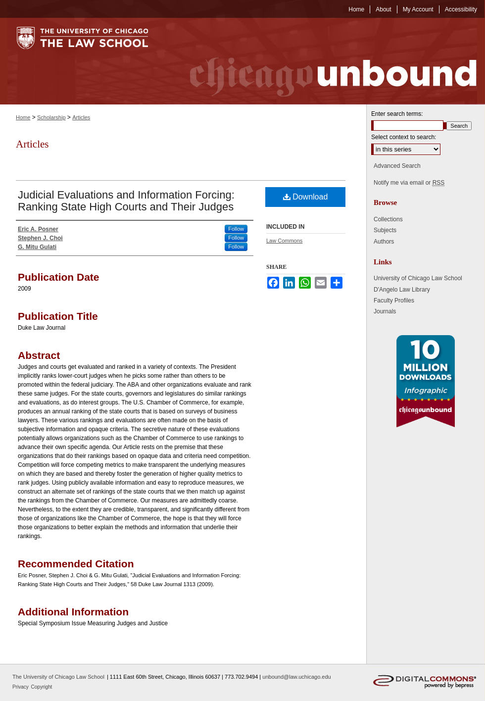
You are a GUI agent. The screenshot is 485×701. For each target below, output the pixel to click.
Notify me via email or (409, 182)
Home (23, 117)
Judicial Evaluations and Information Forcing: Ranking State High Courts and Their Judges (126, 201)
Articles (81, 117)
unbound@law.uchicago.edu (296, 677)
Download (305, 197)
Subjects (385, 230)
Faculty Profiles (394, 300)
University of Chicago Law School (418, 278)
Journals (385, 311)
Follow (236, 229)
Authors (384, 241)
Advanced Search (397, 165)
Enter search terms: (397, 113)
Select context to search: (403, 137)
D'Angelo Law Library (402, 289)
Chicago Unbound (324, 61)
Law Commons (284, 241)
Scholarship (51, 117)
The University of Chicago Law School (58, 677)
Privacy (21, 687)
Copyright (41, 687)
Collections (388, 219)
